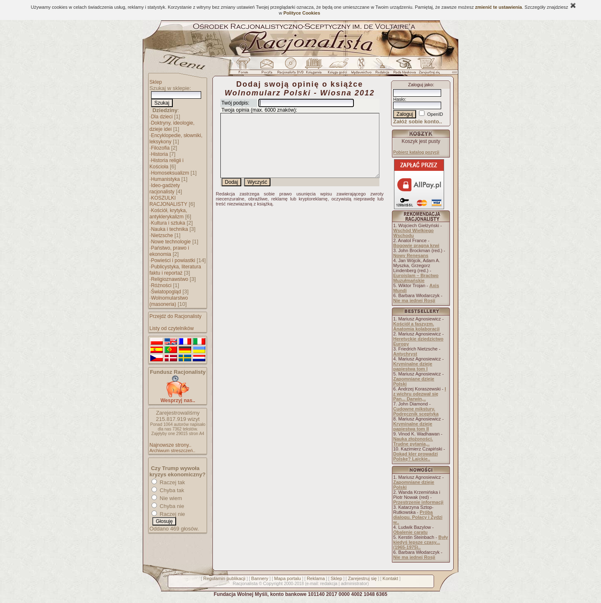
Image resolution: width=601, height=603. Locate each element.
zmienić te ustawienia (498, 7)
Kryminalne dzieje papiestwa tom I (412, 366)
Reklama (316, 578)
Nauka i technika (169, 229)
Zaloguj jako (420, 84)
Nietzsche (162, 235)
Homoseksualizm (170, 173)
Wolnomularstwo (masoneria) (168, 301)
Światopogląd (166, 292)
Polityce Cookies (301, 12)
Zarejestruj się (362, 578)
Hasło (399, 99)
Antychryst (405, 353)
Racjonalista (245, 583)
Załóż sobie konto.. (417, 121)
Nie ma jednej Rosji (414, 300)
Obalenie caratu (410, 532)
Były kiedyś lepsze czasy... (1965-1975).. (420, 542)
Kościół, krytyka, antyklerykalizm (168, 214)
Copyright (273, 583)
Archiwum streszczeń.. (172, 450)
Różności (161, 285)
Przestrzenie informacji (418, 502)
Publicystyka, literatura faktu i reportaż (175, 270)
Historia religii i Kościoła (166, 164)
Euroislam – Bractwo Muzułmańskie (416, 278)
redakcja (329, 583)
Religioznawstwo (169, 279)
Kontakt (390, 578)
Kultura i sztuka (168, 223)
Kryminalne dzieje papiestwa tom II (412, 426)
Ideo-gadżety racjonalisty (164, 189)
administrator (354, 583)
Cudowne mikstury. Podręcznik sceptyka (416, 411)
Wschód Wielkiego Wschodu (413, 233)
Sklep (155, 82)
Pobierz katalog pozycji (416, 152)
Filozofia (160, 148)
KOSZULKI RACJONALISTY (168, 201)
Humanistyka (165, 179)
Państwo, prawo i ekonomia (169, 251)
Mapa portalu (287, 578)
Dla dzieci (162, 117)
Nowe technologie (171, 242)
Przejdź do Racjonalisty (175, 316)
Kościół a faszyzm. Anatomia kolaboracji (416, 326)
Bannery (259, 578)
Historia (159, 154)
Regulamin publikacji (224, 578)
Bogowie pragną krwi (416, 245)
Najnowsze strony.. (170, 445)
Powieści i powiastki (173, 260)
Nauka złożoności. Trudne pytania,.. (413, 441)
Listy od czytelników (171, 328)
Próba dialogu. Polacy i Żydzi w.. (417, 517)
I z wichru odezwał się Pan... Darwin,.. (419, 393)
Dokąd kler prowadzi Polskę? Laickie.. (415, 456)
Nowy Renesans (410, 255)
